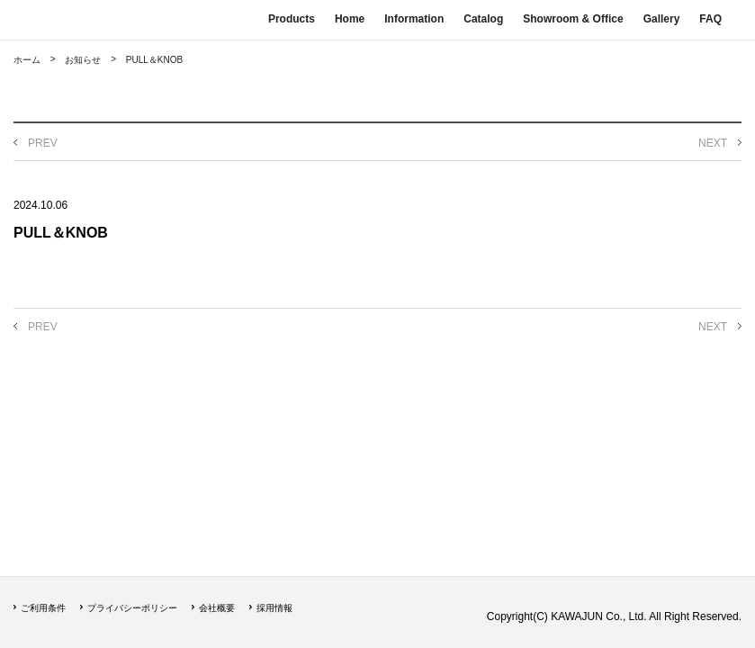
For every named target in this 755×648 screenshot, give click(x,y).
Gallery (661, 19)
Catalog (483, 19)
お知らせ (83, 60)
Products (291, 19)
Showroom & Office (573, 19)
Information (414, 19)
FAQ (710, 19)
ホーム (26, 60)
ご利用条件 (43, 608)
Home (349, 19)
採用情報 (274, 608)
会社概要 (217, 608)
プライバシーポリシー (132, 608)
